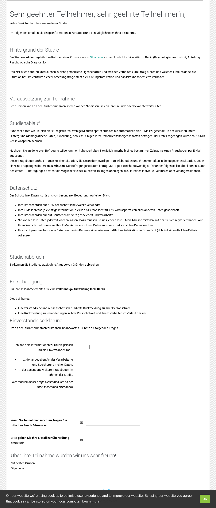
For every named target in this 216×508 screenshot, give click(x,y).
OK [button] (204, 499)
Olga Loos (96, 57)
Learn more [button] (91, 501)
